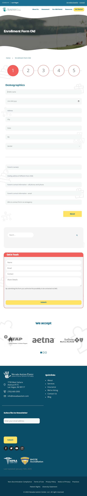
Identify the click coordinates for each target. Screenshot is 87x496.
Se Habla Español (72, 2)
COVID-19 (5, 3)
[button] (41, 352)
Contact (82, 2)
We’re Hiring (52, 390)
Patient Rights (35, 487)
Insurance (51, 387)
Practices (75, 482)
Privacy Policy (51, 482)
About (50, 380)
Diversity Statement (49, 487)
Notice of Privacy (64, 482)
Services (50, 383)
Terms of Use (39, 482)
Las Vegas (14, 3)
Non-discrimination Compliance (20, 482)
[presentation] (19, 296)
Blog (49, 397)
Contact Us (52, 393)
